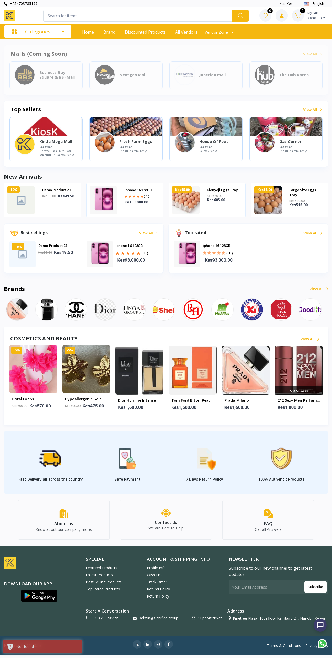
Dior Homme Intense (137, 400)
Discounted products (145, 32)
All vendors (186, 32)
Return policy (158, 599)
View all (312, 109)
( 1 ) (146, 196)
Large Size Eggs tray (302, 192)
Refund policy (158, 592)
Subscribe (315, 590)
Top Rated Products (103, 592)
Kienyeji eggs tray (222, 189)
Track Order (157, 585)
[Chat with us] (320, 625)
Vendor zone (217, 32)
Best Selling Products (104, 585)
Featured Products (101, 570)
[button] (39, 599)
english (314, 3)
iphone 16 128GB (138, 189)
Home (88, 32)
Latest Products (99, 577)
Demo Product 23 (56, 189)
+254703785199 (21, 3)
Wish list (154, 577)
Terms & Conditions (284, 648)
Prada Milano (236, 400)
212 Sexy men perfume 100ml (298, 401)
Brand (109, 32)
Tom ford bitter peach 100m (192, 401)
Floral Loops (23, 398)
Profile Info (156, 570)
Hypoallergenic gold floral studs (83, 399)
